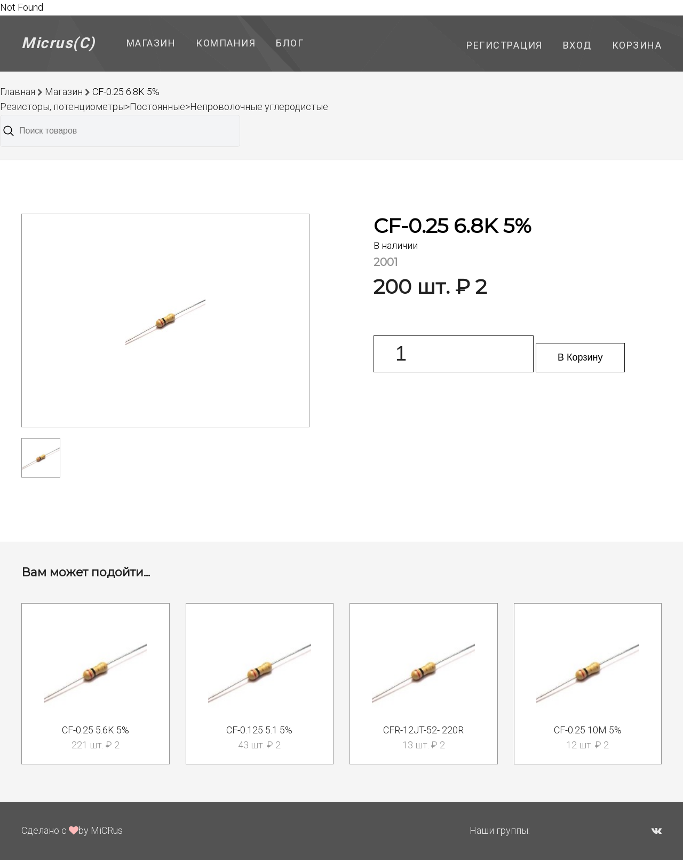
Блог (290, 43)
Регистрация (504, 45)
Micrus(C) (58, 43)
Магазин (151, 43)
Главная (17, 91)
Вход (577, 45)
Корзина (637, 45)
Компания (226, 43)
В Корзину (580, 357)
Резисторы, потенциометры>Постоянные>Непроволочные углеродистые (164, 106)
